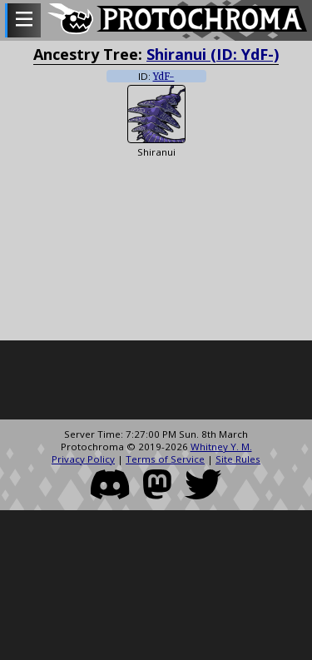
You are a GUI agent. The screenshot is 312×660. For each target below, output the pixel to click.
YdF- (164, 76)
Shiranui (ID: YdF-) (212, 54)
